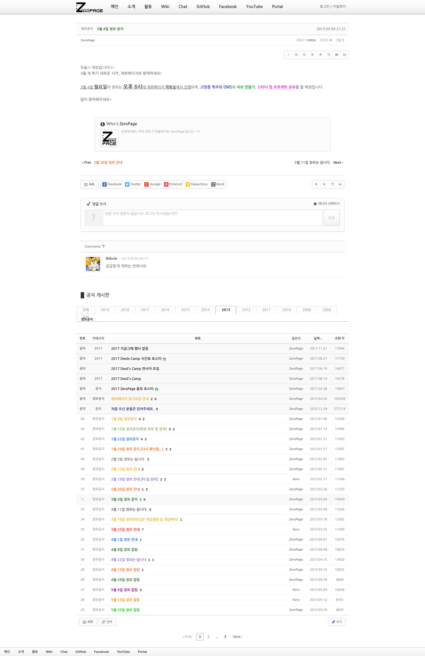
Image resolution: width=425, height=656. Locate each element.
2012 (246, 310)
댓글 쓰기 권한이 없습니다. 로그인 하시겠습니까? (141, 213)
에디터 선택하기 (327, 203)
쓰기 (336, 622)
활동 (35, 651)
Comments (95, 246)
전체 (85, 310)
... (217, 637)
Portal (142, 651)
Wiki (49, 651)
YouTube (123, 651)
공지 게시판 (97, 295)
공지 (85, 317)
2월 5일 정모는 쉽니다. (128, 459)
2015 (185, 310)
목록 (89, 185)
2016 (165, 310)
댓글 (336, 259)
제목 (198, 338)
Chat (64, 651)
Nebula (111, 258)
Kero (296, 479)
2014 (205, 310)
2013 (226, 310)
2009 (307, 310)
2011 (266, 310)
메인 (7, 651)
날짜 (318, 338)
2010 (286, 310)
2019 (105, 310)
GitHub (81, 651)
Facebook (101, 651)
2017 (145, 310)
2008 (327, 310)
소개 (21, 651)
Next (237, 637)
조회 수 (340, 338)
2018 (125, 310)
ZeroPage (88, 40)
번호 (83, 338)
